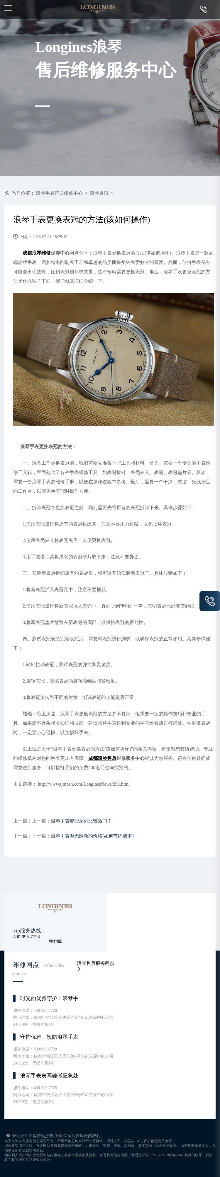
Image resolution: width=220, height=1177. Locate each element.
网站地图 (55, 941)
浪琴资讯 (99, 193)
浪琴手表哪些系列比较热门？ (81, 820)
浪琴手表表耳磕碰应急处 (49, 1076)
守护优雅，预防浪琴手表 (49, 1037)
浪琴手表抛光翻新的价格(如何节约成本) (92, 835)
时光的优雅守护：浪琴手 (49, 998)
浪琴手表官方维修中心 (59, 193)
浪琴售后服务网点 (95, 966)
